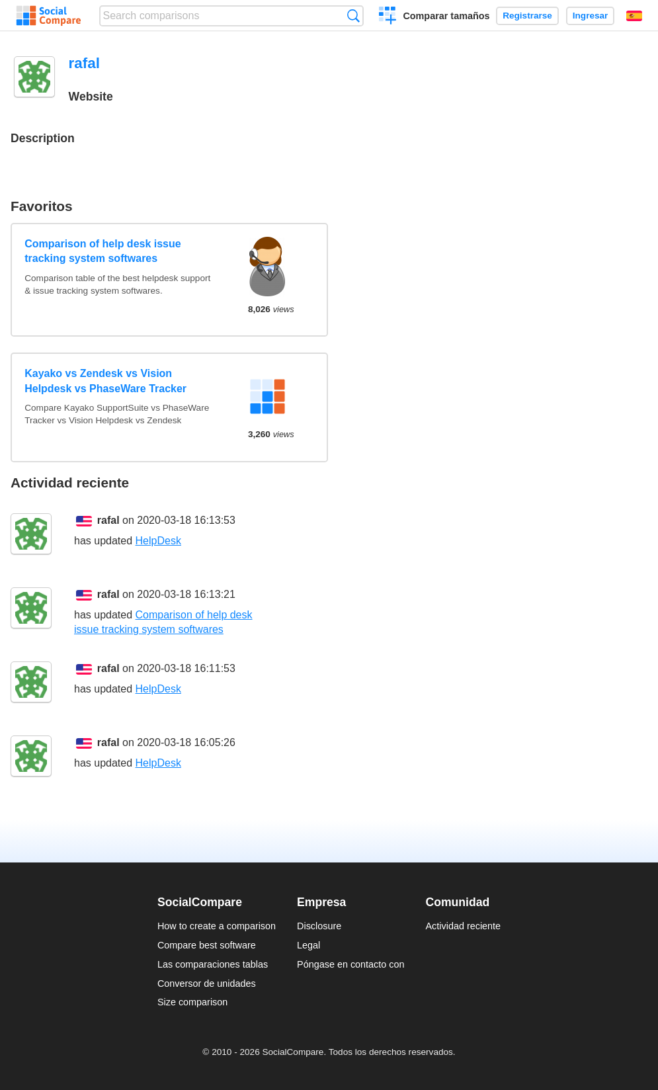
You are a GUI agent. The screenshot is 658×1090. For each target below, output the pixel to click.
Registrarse (527, 16)
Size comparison (192, 1002)
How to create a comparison (216, 926)
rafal (108, 520)
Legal (308, 945)
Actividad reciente (463, 926)
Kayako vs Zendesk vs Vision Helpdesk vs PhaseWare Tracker (105, 381)
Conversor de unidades (206, 983)
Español (634, 16)
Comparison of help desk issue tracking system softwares (102, 251)
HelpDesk (158, 540)
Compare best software (206, 945)
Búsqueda (353, 15)
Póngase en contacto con (350, 964)
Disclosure (319, 926)
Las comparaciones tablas (212, 964)
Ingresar (590, 16)
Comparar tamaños (446, 16)
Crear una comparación (388, 17)
